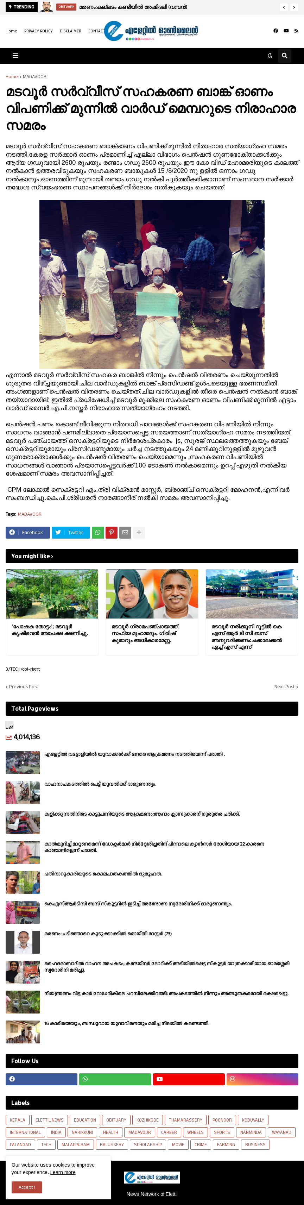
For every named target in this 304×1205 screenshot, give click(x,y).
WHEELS (195, 1132)
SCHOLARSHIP (148, 1145)
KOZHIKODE (148, 1120)
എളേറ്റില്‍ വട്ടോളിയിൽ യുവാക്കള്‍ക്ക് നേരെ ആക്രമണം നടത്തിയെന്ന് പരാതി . (134, 754)
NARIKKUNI (82, 1132)
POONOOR (222, 1120)
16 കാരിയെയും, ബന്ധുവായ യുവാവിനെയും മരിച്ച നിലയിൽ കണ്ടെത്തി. (126, 1024)
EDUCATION (85, 1120)
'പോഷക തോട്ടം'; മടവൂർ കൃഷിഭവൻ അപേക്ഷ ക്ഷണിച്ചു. (50, 630)
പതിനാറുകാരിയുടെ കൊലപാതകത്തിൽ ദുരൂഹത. (103, 874)
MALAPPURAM (76, 1145)
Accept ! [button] (27, 1187)
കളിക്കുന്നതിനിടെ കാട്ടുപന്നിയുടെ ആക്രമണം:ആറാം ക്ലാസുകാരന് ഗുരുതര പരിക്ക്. (142, 814)
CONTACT (96, 31)
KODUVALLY (253, 1120)
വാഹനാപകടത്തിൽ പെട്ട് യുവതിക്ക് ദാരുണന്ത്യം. (100, 784)
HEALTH (110, 1132)
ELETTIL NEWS (50, 1120)
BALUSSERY (112, 1145)
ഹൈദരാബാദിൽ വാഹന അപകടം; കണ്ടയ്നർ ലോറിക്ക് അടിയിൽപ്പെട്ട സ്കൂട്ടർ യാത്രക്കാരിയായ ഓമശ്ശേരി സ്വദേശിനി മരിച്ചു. (167, 967)
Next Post (284, 686)
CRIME (201, 1145)
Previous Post (23, 686)
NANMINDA (251, 1132)
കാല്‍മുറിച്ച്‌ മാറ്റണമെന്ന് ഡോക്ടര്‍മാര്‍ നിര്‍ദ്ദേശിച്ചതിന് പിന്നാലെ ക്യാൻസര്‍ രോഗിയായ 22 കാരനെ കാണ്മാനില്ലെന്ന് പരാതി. (154, 847)
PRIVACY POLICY (38, 31)
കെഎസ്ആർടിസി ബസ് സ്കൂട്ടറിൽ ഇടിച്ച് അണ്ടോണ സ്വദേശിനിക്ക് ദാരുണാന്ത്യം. (138, 904)
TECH (46, 1145)
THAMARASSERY (185, 1120)
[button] (284, 7)
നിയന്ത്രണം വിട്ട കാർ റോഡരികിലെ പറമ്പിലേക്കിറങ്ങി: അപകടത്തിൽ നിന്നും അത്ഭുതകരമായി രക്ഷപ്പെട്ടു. (166, 994)
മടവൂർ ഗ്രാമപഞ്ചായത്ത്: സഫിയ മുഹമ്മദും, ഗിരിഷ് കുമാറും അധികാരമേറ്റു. (145, 633)
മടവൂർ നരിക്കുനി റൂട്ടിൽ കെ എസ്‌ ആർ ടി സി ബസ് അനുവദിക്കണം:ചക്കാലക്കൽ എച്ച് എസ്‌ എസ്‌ (246, 637)
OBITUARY (116, 1120)
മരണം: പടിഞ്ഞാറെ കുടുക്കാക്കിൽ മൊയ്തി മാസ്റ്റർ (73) (108, 934)
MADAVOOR (34, 76)
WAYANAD (281, 1132)
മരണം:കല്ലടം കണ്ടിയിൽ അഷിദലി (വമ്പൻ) (133, 7)
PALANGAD (20, 1145)
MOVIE (178, 1145)
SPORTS (222, 1132)
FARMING (226, 1145)
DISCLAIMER (70, 31)
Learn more (63, 1172)
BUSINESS (255, 1145)
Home (11, 31)
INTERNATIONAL (25, 1132)
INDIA (56, 1132)
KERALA (17, 1120)
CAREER (169, 1132)
